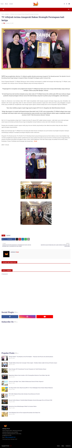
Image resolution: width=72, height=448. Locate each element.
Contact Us (68, 445)
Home (3, 14)
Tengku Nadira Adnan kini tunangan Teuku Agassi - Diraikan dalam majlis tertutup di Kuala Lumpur (33, 363)
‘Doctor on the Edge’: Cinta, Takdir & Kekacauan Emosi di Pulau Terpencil (26, 381)
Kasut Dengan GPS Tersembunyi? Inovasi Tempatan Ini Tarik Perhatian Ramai (27, 369)
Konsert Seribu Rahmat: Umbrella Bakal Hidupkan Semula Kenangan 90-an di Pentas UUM (30, 400)
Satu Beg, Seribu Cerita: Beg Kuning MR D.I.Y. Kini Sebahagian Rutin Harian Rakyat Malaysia (31, 387)
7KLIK (10, 445)
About (63, 445)
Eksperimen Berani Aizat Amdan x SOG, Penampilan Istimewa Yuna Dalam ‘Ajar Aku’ (29, 375)
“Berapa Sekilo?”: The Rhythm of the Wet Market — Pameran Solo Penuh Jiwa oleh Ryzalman (31, 356)
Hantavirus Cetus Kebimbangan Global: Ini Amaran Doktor (23, 406)
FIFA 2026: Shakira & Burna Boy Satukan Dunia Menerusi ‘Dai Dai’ (24, 394)
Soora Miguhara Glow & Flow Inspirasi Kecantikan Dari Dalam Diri (24, 412)
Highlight (7, 14)
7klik (4, 23)
